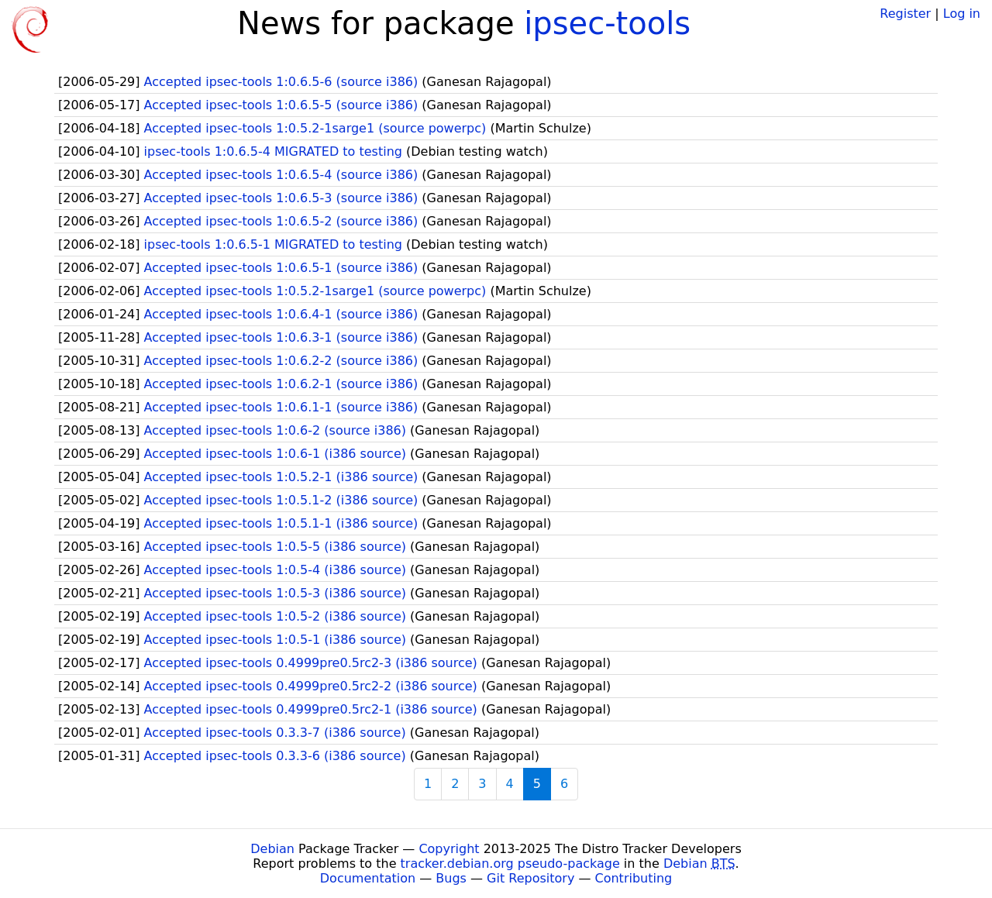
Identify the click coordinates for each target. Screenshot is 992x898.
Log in (961, 13)
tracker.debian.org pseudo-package (510, 863)
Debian (272, 848)
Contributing (634, 878)
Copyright (448, 848)
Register (905, 13)
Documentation (367, 878)
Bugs (451, 878)
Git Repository (530, 878)
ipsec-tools (607, 23)
